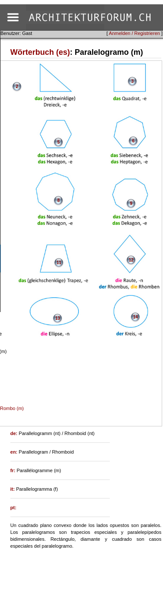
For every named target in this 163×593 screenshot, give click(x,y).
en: (14, 451)
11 (59, 262)
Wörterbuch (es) (40, 52)
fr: (13, 470)
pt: (13, 507)
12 (131, 260)
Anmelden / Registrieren (134, 33)
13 (57, 318)
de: (14, 433)
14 (135, 317)
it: (13, 489)
